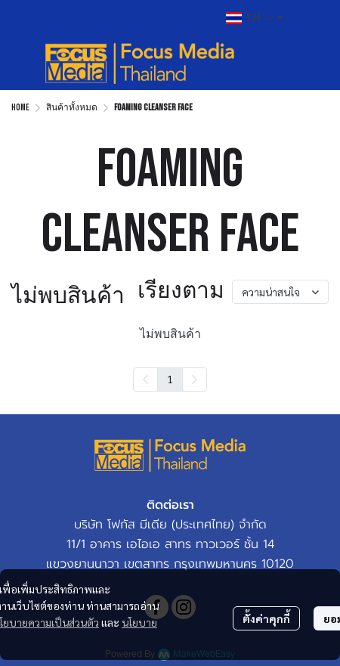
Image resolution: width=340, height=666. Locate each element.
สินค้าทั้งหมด (71, 107)
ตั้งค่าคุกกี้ (266, 618)
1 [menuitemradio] (170, 379)
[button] (254, 18)
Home (20, 107)
